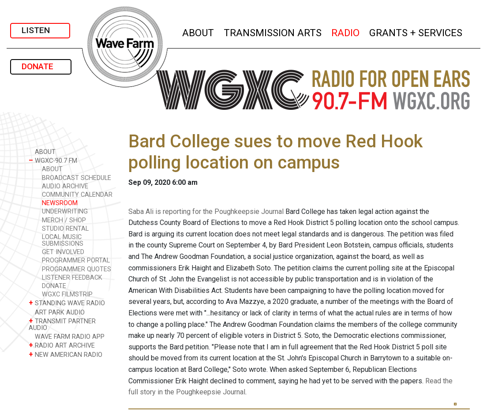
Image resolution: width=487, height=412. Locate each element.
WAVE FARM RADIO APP (67, 336)
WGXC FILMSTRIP (67, 294)
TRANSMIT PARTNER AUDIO (62, 324)
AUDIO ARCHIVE (65, 186)
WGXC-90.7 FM (53, 160)
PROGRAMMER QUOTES (76, 269)
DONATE (41, 66)
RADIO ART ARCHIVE (62, 345)
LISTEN (40, 30)
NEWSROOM (60, 203)
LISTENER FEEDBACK (72, 277)
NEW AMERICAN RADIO (65, 354)
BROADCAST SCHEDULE (76, 178)
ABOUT (198, 31)
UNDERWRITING (65, 211)
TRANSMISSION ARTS (273, 31)
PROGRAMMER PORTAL (76, 260)
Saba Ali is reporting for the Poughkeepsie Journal (206, 211)
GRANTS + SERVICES (416, 31)
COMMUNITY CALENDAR (77, 195)
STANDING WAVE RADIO (67, 303)
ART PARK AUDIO (57, 312)
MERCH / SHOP (64, 220)
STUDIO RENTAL (65, 228)
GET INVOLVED (63, 252)
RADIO (346, 31)
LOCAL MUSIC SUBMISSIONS (62, 240)
